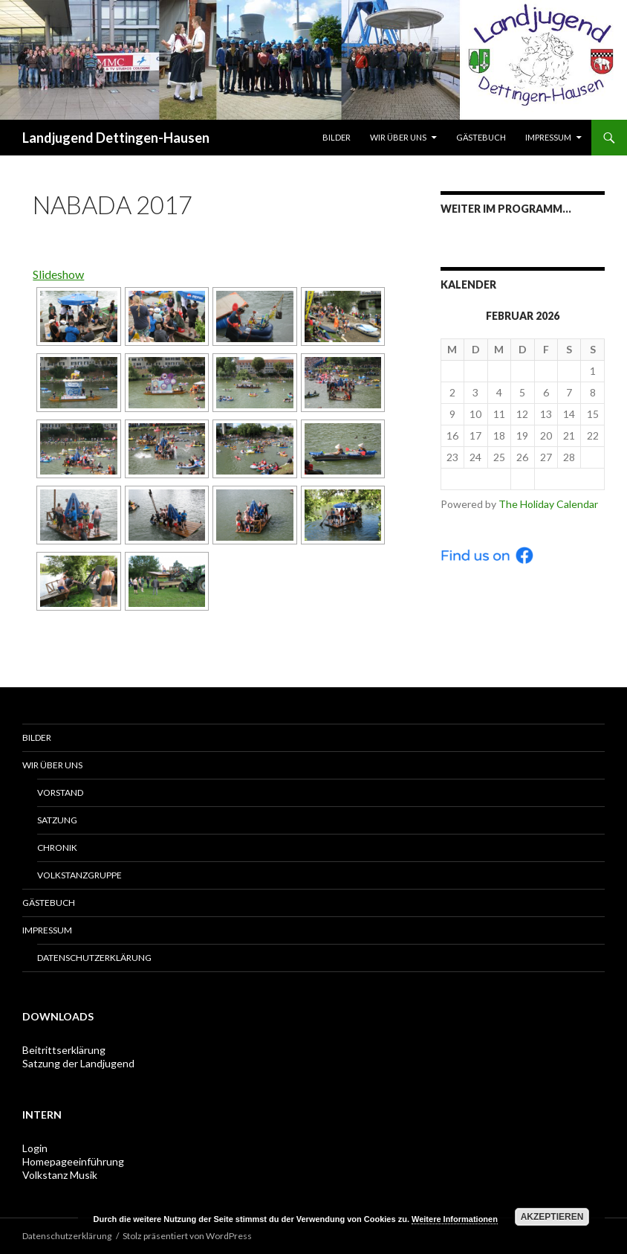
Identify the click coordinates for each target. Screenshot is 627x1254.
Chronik (57, 847)
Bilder (336, 137)
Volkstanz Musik (59, 1174)
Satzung (57, 820)
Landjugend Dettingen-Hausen (115, 137)
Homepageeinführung (73, 1161)
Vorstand (60, 792)
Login (35, 1148)
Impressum (548, 137)
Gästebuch (481, 137)
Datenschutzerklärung (94, 957)
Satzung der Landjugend (78, 1063)
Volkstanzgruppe (79, 875)
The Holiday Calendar (548, 504)
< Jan (475, 478)
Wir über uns (398, 137)
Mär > (569, 478)
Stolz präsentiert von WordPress (187, 1235)
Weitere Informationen (455, 1219)
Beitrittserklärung (63, 1050)
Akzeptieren (552, 1217)
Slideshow (58, 274)
